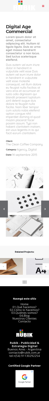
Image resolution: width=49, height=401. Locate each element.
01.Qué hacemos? (24, 306)
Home (24, 304)
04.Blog (24, 315)
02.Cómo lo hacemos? (24, 309)
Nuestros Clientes (24, 318)
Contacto (24, 321)
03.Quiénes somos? (24, 312)
